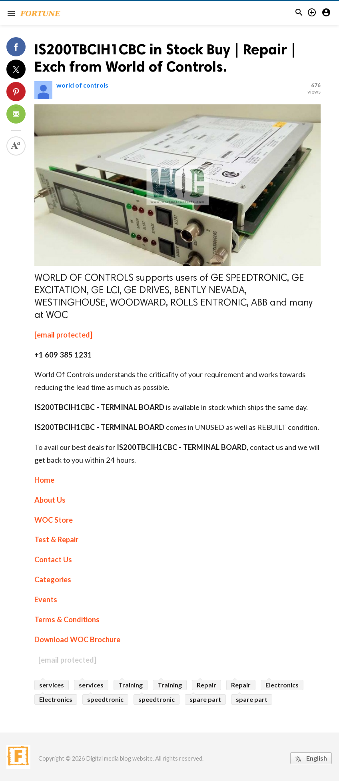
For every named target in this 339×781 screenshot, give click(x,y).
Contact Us (53, 559)
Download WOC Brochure (77, 639)
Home (44, 479)
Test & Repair (56, 539)
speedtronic (105, 699)
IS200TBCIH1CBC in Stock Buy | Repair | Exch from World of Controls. (165, 58)
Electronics (282, 685)
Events (45, 599)
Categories (52, 579)
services (51, 685)
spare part (205, 699)
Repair (206, 685)
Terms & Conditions (67, 619)
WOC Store (53, 519)
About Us (50, 499)
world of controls (82, 85)
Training (130, 685)
